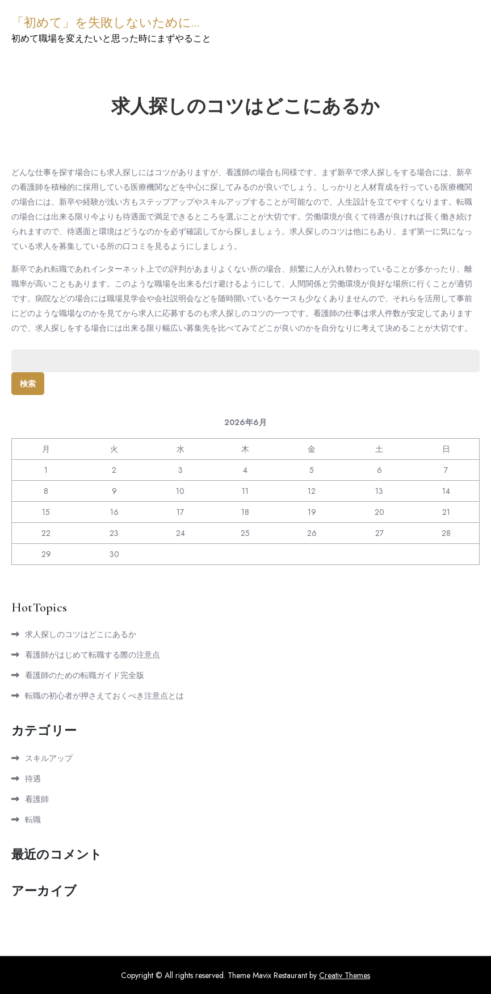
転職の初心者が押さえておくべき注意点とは (104, 695)
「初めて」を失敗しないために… (105, 22)
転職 (33, 819)
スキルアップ (49, 758)
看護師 (37, 799)
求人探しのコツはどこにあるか (80, 634)
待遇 (33, 778)
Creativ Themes (344, 975)
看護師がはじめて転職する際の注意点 (92, 654)
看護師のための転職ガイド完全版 (84, 675)
